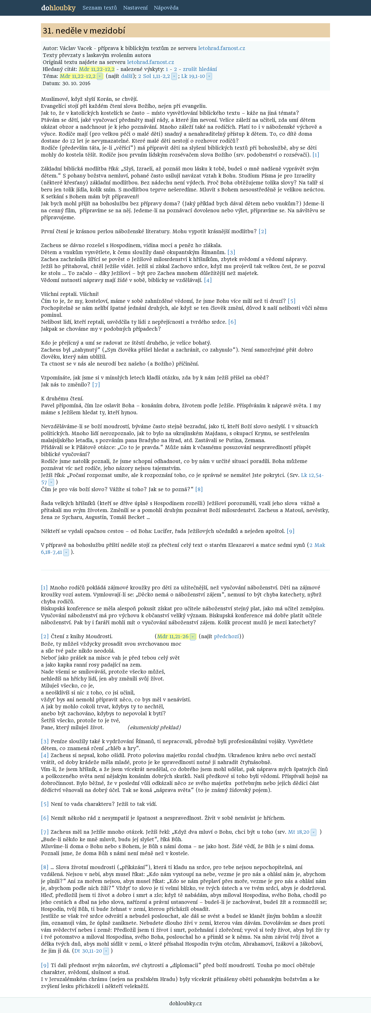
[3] (231, 252)
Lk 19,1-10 (193, 76)
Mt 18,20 (298, 832)
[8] (199, 489)
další (126, 76)
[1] (316, 155)
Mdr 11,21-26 (173, 636)
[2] (263, 231)
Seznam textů (99, 8)
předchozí (226, 636)
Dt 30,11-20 (88, 951)
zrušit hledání (200, 69)
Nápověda (166, 8)
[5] (292, 301)
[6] (232, 322)
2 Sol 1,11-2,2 (154, 76)
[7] (96, 385)
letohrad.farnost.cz (221, 48)
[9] (291, 531)
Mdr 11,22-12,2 (97, 69)
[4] (208, 280)
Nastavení (135, 8)
